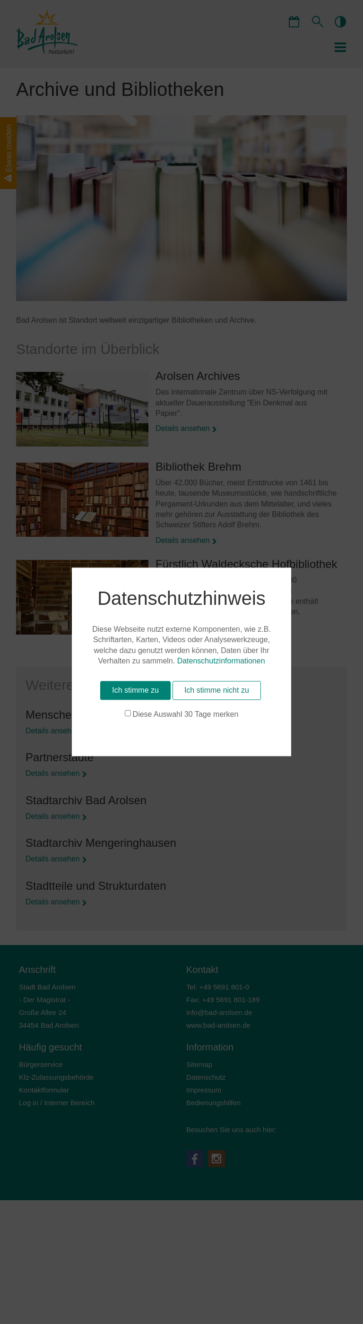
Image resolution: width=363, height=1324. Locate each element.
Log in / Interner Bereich (57, 1103)
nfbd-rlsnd (219, 1012)
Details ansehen (183, 428)
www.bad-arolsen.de (218, 1025)
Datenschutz (205, 1077)
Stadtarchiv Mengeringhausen (101, 842)
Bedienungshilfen (213, 1103)
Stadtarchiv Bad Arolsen (86, 800)
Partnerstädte (60, 757)
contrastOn (340, 21)
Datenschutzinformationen (60, 1264)
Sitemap (199, 1064)
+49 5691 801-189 (230, 1000)
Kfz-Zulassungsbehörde (56, 1077)
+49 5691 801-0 (224, 987)
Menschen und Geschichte (93, 714)
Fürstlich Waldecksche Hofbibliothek (246, 564)
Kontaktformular (44, 1090)
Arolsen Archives (198, 376)
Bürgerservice (41, 1064)
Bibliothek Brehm (198, 466)
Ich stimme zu (51, 1293)
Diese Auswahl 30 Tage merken (75, 1308)
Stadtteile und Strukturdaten (96, 885)
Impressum (203, 1090)
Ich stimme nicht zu (132, 1293)
